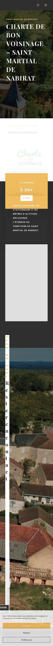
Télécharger (33, 126)
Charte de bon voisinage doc (18, 126)
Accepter (26, 625)
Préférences (26, 640)
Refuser (26, 633)
